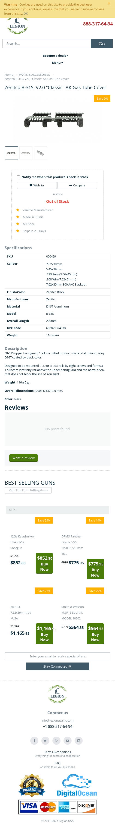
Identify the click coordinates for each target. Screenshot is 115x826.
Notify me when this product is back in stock (52, 177)
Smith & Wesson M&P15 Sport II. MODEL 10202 (72, 612)
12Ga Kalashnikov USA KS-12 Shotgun (22, 542)
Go (102, 44)
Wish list (37, 185)
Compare (77, 185)
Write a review (23, 458)
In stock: (57, 194)
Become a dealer (55, 55)
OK (26, 13)
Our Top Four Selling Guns (28, 490)
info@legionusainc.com (57, 720)
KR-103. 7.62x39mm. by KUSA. (20, 612)
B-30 (42, 366)
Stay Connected (57, 666)
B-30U (54, 366)
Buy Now (44, 563)
